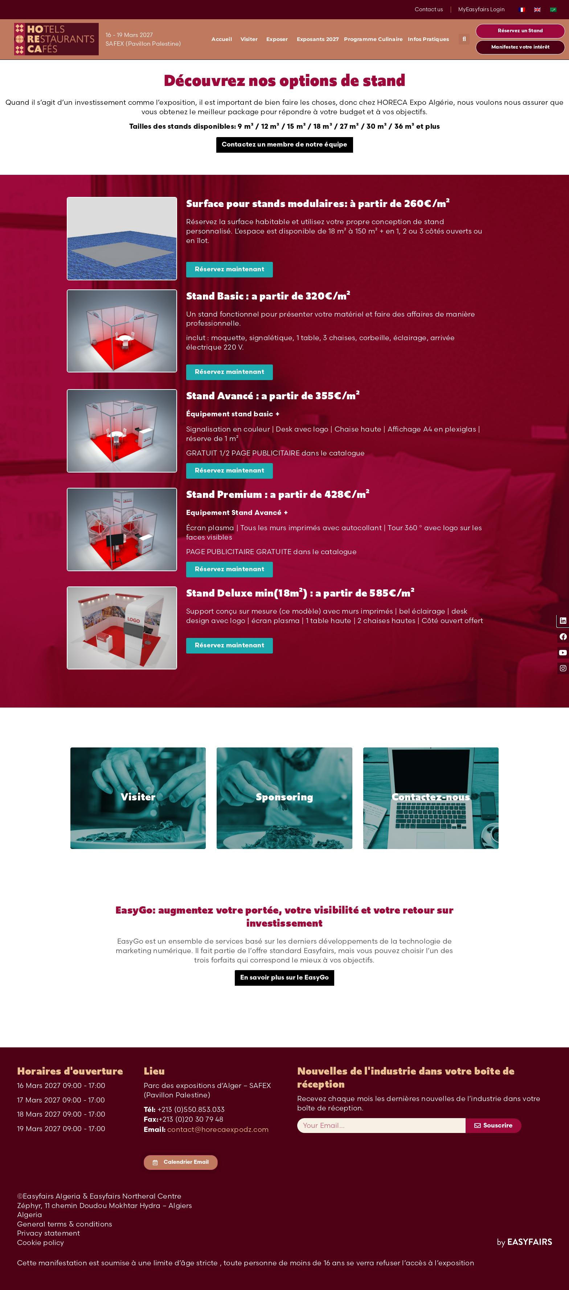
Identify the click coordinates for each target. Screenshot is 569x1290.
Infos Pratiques (430, 39)
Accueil (223, 39)
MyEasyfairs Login (481, 9)
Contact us (429, 9)
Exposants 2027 (318, 39)
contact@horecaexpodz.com (218, 1129)
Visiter (251, 39)
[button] (464, 39)
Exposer (278, 39)
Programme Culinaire (373, 39)
